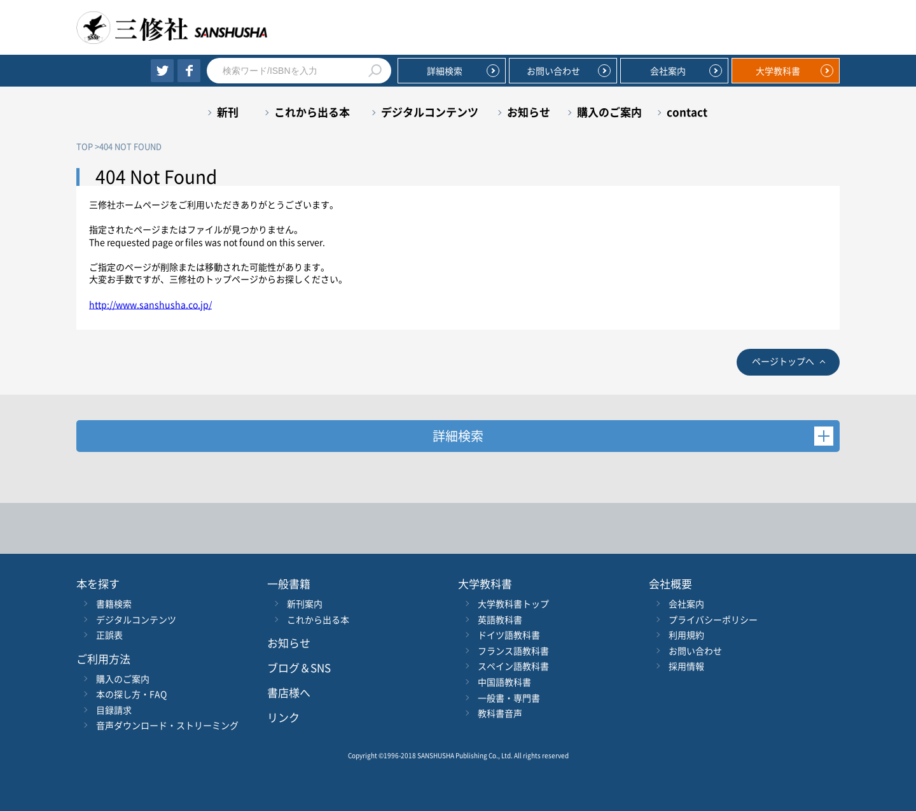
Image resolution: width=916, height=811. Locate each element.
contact (687, 111)
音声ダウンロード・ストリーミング (167, 725)
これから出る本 (312, 111)
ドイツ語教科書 (509, 634)
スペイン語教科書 (513, 665)
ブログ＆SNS (299, 667)
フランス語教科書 (513, 650)
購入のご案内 (609, 111)
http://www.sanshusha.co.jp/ (150, 304)
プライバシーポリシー (713, 619)
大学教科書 (778, 70)
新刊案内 (305, 603)
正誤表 (109, 634)
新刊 (228, 111)
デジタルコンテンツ (429, 111)
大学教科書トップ (513, 603)
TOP (84, 146)
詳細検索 (444, 70)
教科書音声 (500, 713)
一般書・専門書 (509, 697)
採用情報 (686, 665)
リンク (283, 717)
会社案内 (668, 70)
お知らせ (528, 111)
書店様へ (288, 692)
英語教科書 (500, 619)
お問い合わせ (553, 70)
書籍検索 (114, 603)
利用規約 (686, 634)
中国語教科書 (504, 681)
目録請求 (114, 709)
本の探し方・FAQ (131, 694)
